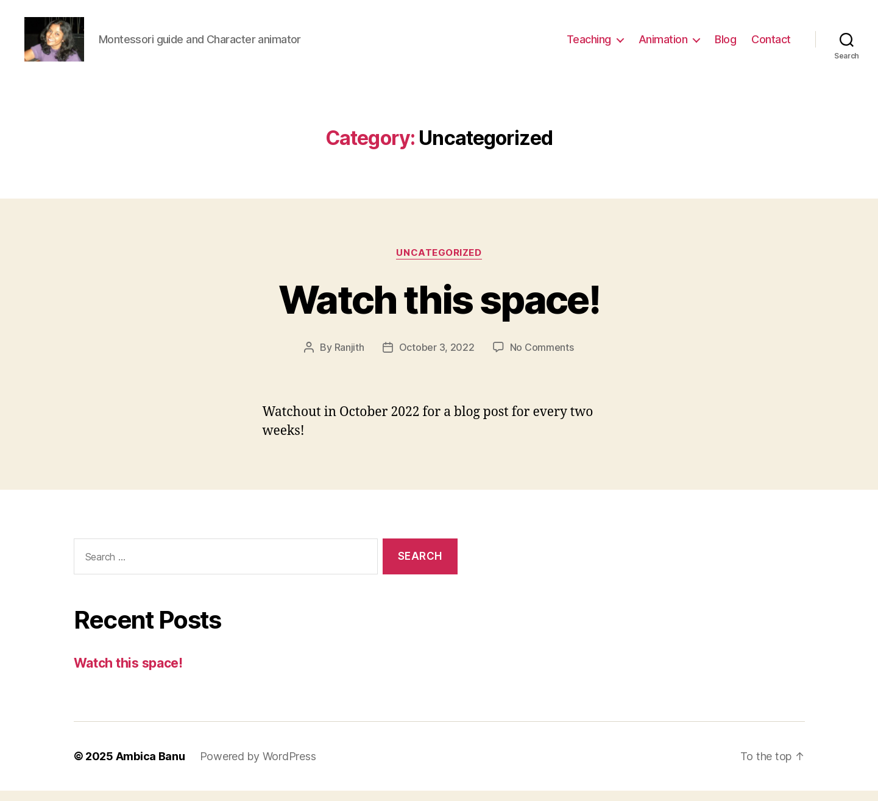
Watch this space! (439, 309)
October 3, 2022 (437, 357)
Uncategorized (438, 262)
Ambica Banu (150, 766)
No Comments (542, 357)
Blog (725, 44)
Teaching (589, 44)
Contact (771, 44)
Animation (663, 44)
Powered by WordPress (258, 766)
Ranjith (349, 357)
